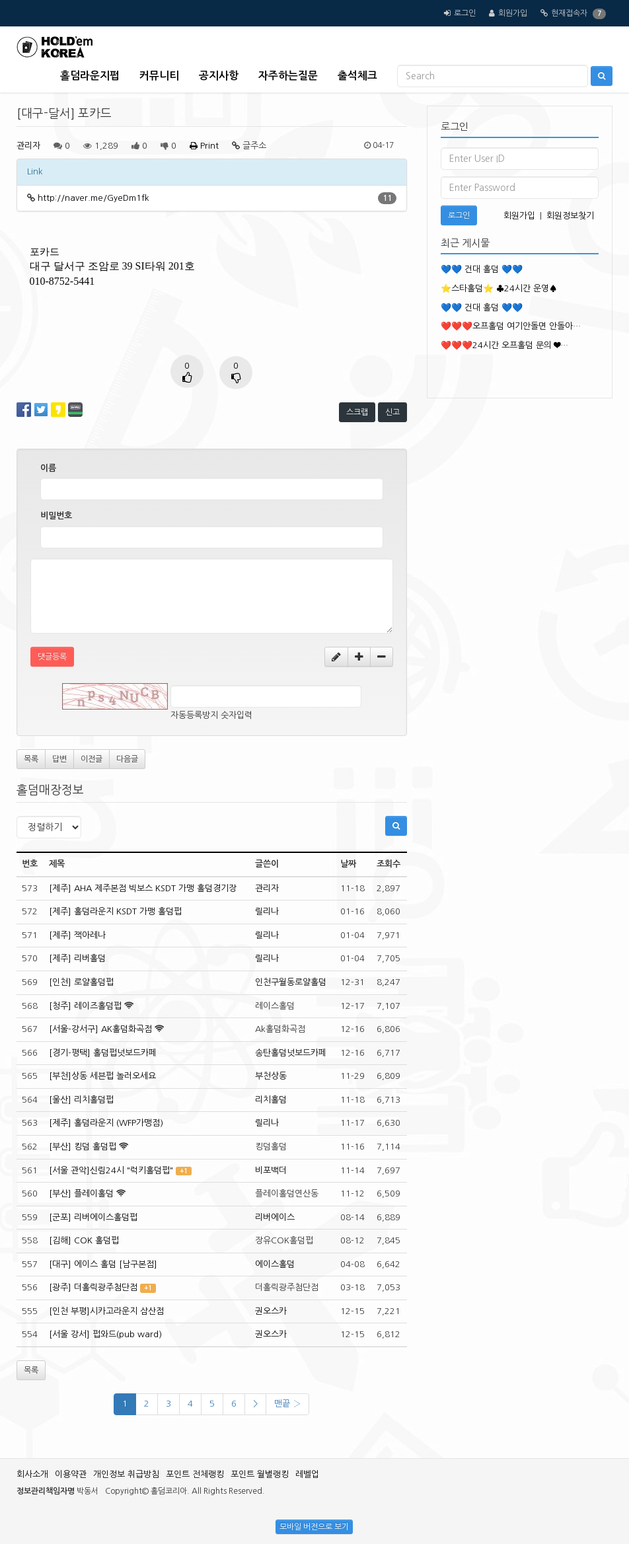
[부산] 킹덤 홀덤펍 (82, 1146)
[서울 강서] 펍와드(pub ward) (105, 1334)
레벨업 (307, 1474)
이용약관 (71, 1474)
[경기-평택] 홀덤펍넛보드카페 (103, 1052)
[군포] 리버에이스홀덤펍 (93, 1217)
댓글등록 (52, 657)
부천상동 (271, 1076)
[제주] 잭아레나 (77, 935)
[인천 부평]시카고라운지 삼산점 (106, 1311)
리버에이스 (275, 1217)
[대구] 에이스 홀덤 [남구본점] (103, 1264)
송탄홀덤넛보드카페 (290, 1052)
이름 (48, 468)
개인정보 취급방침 (126, 1474)
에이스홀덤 (275, 1264)
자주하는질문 (288, 76)
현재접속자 (569, 13)
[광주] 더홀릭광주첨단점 (93, 1287)
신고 (392, 412)
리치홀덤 (271, 1099)
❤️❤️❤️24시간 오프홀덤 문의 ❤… (504, 345)
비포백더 (271, 1170)
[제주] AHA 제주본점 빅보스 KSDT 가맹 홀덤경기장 (143, 888)
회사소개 (32, 1474)
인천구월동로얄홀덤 (290, 982)
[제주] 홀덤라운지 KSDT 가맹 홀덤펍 (115, 911)
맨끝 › (287, 1403)
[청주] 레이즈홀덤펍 (85, 1006)
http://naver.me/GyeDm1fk (93, 198)
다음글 (127, 759)
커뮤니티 (159, 76)
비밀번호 (56, 515)
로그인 (465, 13)
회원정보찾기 (570, 215)
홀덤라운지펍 (90, 76)
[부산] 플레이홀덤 (81, 1193)
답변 (59, 759)
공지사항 (219, 76)
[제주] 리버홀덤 (77, 958)
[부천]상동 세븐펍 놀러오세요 (102, 1076)
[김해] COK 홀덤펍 (84, 1240)
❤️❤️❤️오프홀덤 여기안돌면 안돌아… (511, 326)
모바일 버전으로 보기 (314, 1527)
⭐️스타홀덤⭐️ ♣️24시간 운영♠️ (499, 288)
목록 (31, 759)
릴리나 (267, 911)
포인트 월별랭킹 (260, 1474)
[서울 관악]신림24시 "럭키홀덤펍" (111, 1170)
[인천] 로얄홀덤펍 (81, 982)
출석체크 (357, 76)
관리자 (28, 145)
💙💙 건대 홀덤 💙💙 (482, 269)
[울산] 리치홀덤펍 (81, 1099)
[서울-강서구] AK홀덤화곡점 (100, 1029)
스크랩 (357, 412)
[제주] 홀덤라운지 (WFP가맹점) (106, 1123)
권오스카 (271, 1311)
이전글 (91, 759)
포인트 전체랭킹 (195, 1474)
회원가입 (512, 13)
